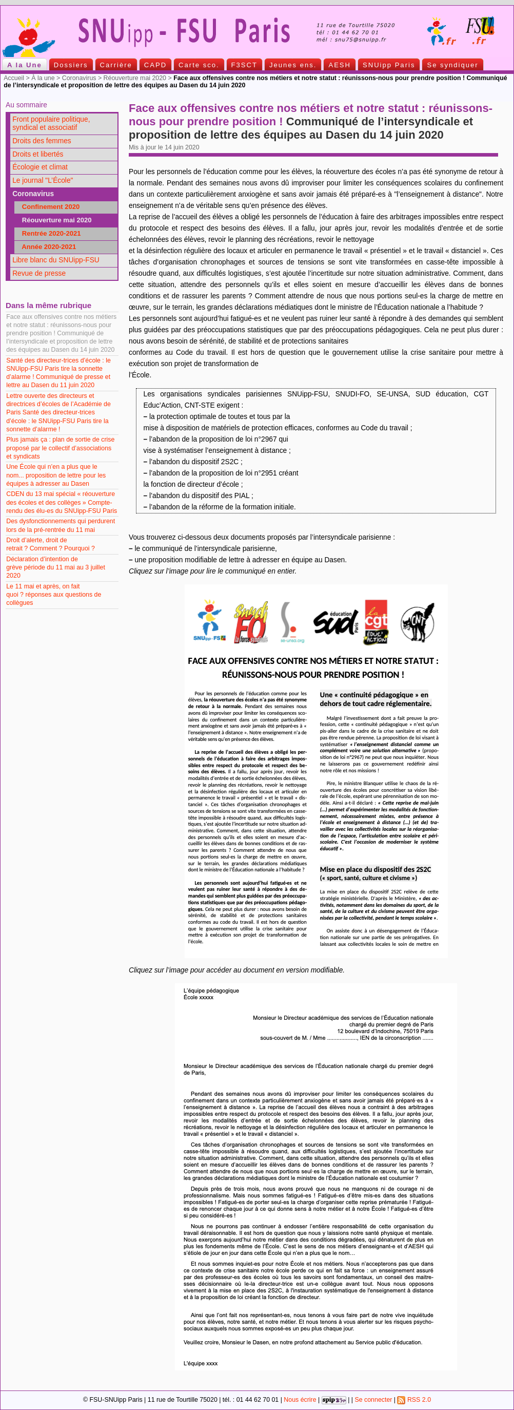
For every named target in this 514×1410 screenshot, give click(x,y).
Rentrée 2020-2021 (48, 233)
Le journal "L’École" (42, 180)
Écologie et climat (40, 167)
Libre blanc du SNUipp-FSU (56, 260)
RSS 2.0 (414, 1399)
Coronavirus (79, 78)
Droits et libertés (37, 154)
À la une (42, 78)
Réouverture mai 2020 (135, 78)
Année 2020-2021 (46, 247)
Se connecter (373, 1399)
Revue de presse (39, 273)
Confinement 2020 (48, 207)
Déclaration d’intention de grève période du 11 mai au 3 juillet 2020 (55, 567)
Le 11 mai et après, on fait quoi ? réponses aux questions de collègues (53, 594)
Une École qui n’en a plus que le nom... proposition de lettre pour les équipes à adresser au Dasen (56, 475)
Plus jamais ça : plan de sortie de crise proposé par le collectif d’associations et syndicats (60, 448)
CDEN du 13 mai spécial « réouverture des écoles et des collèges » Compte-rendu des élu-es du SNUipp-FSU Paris (61, 502)
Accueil (14, 78)
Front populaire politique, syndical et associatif (51, 124)
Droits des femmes (41, 141)
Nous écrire (300, 1399)
